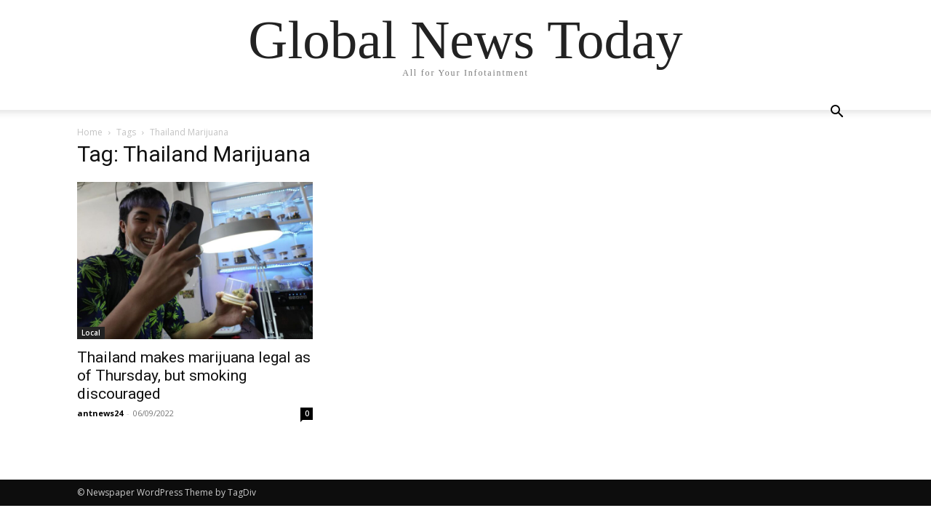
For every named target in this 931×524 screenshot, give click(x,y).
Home (90, 132)
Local (90, 333)
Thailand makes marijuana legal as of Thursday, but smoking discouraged (194, 375)
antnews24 (100, 413)
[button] (836, 113)
